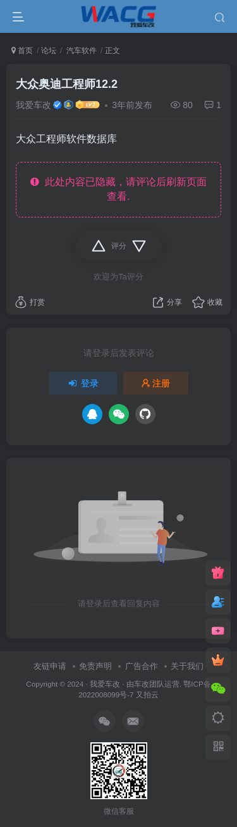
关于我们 (187, 666)
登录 (83, 383)
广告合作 (141, 666)
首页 (22, 50)
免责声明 (95, 666)
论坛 (48, 50)
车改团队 (149, 684)
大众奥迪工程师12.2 (67, 84)
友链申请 (49, 666)
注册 (156, 383)
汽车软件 (80, 50)
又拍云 (147, 694)
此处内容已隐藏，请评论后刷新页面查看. (118, 189)
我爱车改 (33, 105)
